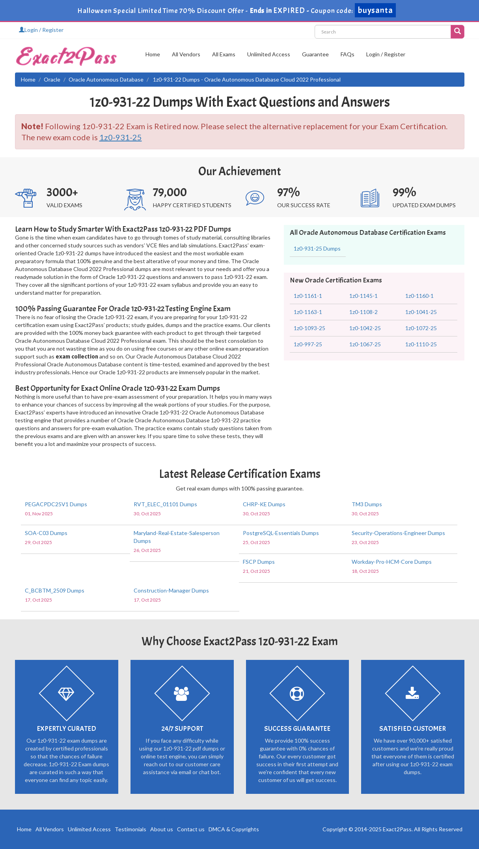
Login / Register (41, 29)
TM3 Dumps (367, 504)
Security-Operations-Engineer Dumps (398, 532)
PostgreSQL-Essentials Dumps (281, 532)
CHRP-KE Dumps (264, 504)
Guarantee (315, 54)
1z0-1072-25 (421, 328)
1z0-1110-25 (421, 344)
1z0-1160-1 (419, 295)
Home (152, 54)
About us (161, 829)
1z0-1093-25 (309, 328)
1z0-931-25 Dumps (317, 248)
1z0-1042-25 (365, 328)
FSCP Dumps (259, 561)
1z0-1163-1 (308, 311)
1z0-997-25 (308, 344)
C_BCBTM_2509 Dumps (54, 590)
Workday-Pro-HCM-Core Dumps (392, 561)
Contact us (191, 829)
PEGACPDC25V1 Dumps (56, 504)
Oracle (52, 79)
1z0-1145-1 (363, 295)
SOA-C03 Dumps (46, 532)
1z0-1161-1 (308, 295)
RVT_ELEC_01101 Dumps (165, 504)
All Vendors (186, 54)
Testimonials (130, 829)
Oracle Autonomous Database (106, 79)
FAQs (347, 54)
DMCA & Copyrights (234, 829)
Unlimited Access (268, 54)
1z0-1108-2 (363, 311)
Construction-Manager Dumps (171, 590)
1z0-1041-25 (421, 311)
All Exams (223, 54)
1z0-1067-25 (365, 344)
